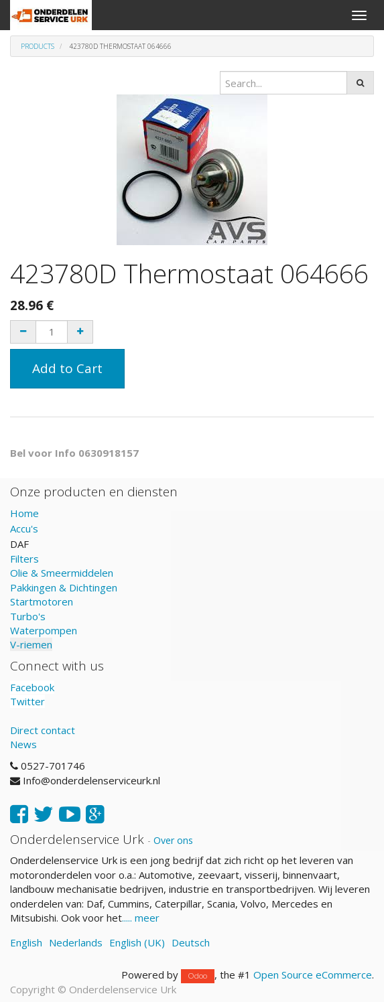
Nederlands (76, 942)
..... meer (140, 917)
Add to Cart (67, 368)
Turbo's (28, 616)
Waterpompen (43, 630)
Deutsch (191, 942)
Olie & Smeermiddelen (61, 572)
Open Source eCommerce (312, 974)
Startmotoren (41, 601)
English (26, 942)
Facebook (32, 687)
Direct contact (42, 730)
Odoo (197, 976)
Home (24, 513)
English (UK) (137, 942)
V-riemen (31, 644)
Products (37, 46)
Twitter (27, 701)
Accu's (24, 528)
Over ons (173, 840)
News (23, 744)
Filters (24, 558)
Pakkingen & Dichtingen (63, 587)
